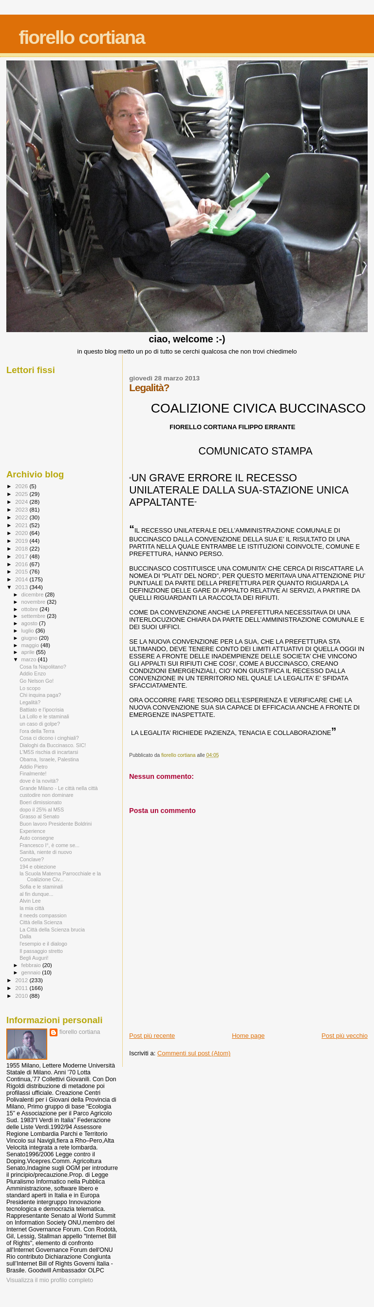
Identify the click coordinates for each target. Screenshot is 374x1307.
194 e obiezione (37, 867)
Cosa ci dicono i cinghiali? (49, 738)
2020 (22, 533)
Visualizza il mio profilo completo (49, 1280)
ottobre (30, 609)
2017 (22, 556)
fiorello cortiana (82, 37)
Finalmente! (32, 773)
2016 (22, 564)
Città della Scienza (40, 922)
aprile (28, 652)
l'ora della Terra (37, 731)
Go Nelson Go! (36, 681)
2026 (22, 486)
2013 (22, 587)
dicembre (33, 594)
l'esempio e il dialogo (43, 944)
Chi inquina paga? (40, 695)
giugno (30, 638)
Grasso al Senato (39, 816)
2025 (22, 494)
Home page (248, 1035)
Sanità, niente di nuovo (45, 852)
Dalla (25, 936)
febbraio (31, 965)
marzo (29, 659)
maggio (31, 645)
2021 (22, 525)
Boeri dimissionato (40, 802)
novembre (34, 602)
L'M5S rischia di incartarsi (48, 752)
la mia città (31, 908)
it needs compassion (42, 915)
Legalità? (29, 702)
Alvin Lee (30, 901)
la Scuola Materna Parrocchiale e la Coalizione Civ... (60, 876)
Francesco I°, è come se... (49, 845)
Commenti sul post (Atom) (193, 1053)
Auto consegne (36, 838)
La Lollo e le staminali (44, 716)
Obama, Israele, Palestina (49, 759)
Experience (32, 831)
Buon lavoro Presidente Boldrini (55, 824)
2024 (22, 501)
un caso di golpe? (39, 724)
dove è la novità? (38, 781)
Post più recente (152, 1035)
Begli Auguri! (33, 958)
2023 (22, 509)
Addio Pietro (33, 767)
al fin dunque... (36, 894)
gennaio (31, 972)
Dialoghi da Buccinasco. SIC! (52, 745)
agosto (30, 623)
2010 (22, 995)
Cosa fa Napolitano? (42, 667)
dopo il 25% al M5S (41, 809)
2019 (22, 540)
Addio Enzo (32, 673)
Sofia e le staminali (41, 887)
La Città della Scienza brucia (52, 929)
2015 (22, 571)
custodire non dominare (46, 795)
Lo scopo (29, 688)
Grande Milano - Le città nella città (58, 788)
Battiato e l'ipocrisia (41, 710)
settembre (34, 616)
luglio (28, 631)
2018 (22, 548)
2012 (22, 980)
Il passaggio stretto (41, 951)
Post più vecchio (344, 1035)
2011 (22, 988)
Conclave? (31, 859)
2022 (22, 517)
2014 (22, 579)
